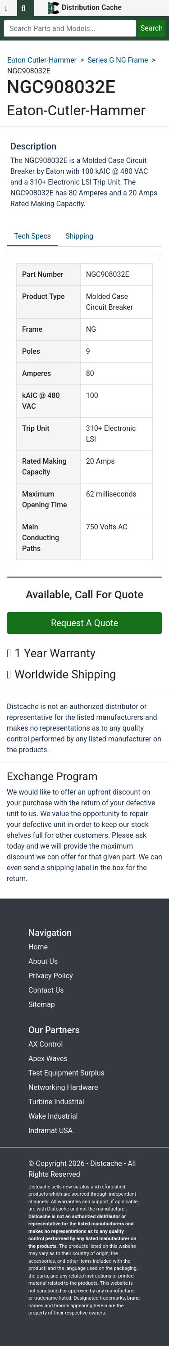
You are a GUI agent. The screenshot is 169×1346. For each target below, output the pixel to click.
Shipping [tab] (79, 236)
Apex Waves (48, 1058)
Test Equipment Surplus (66, 1073)
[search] (70, 28)
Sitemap (41, 1004)
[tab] (32, 236)
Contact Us (46, 990)
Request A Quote (84, 623)
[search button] (25, 8)
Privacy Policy (50, 975)
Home (38, 947)
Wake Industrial (53, 1116)
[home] (84, 8)
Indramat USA (50, 1130)
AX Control (45, 1044)
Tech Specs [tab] (32, 236)
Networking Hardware (63, 1087)
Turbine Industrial (56, 1102)
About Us (43, 961)
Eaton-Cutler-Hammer (42, 60)
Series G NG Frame (117, 60)
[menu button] (8, 8)
